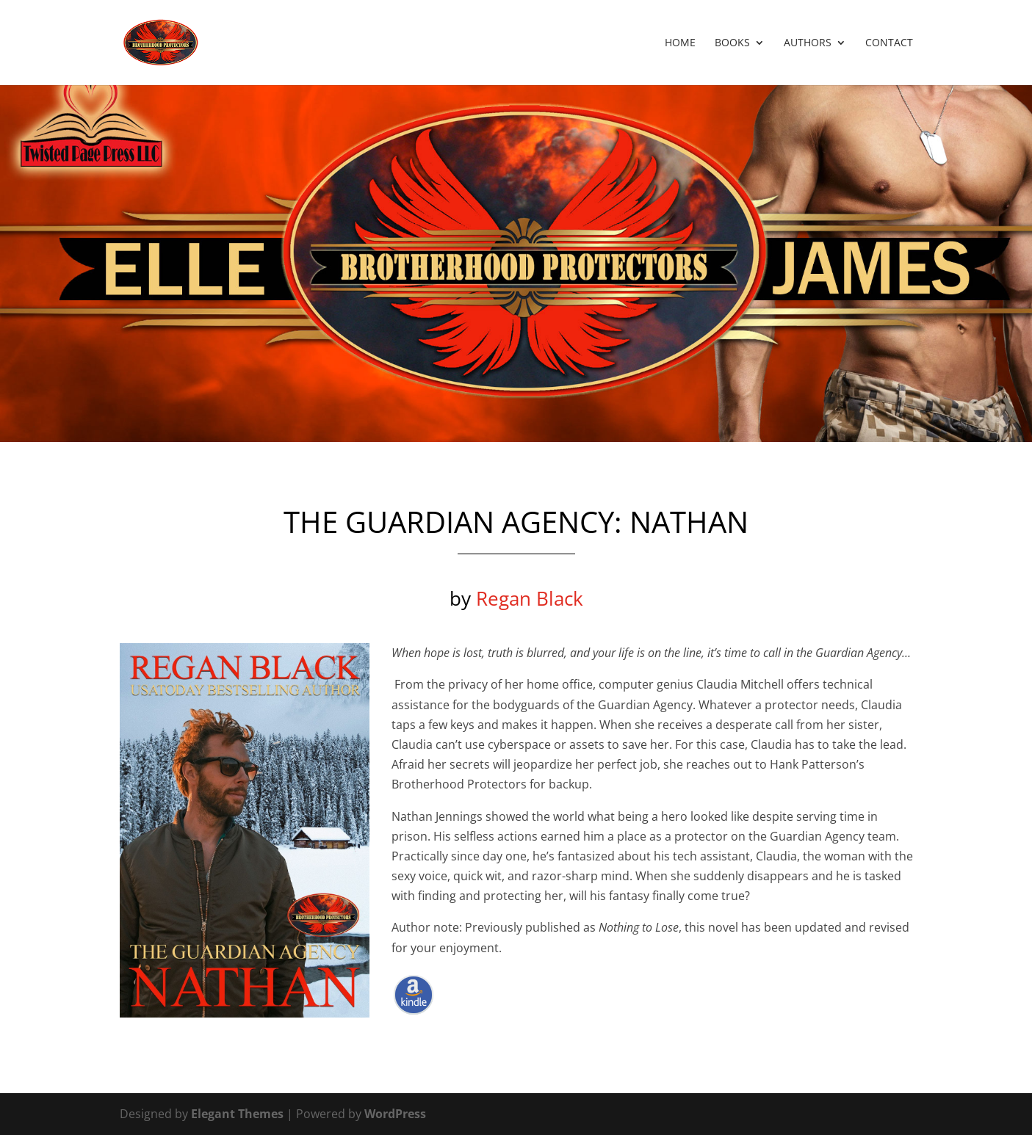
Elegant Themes (237, 1114)
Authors (807, 43)
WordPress (395, 1114)
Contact (889, 43)
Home (680, 43)
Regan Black (529, 598)
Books (732, 43)
